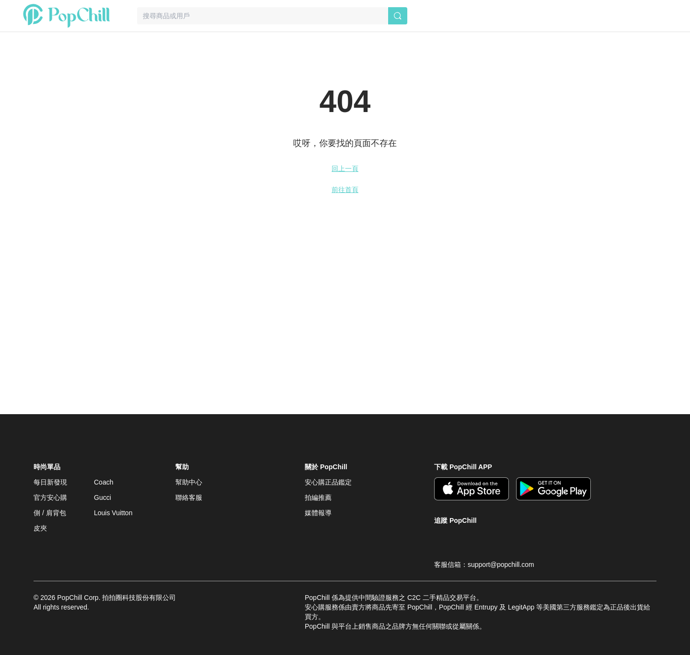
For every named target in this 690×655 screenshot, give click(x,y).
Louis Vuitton (113, 513)
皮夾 (40, 528)
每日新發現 (50, 482)
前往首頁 (345, 189)
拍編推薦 (318, 497)
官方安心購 (50, 497)
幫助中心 (188, 482)
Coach (103, 482)
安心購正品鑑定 (328, 482)
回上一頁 (345, 168)
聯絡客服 (188, 497)
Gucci (102, 497)
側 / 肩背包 (50, 513)
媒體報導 (318, 513)
